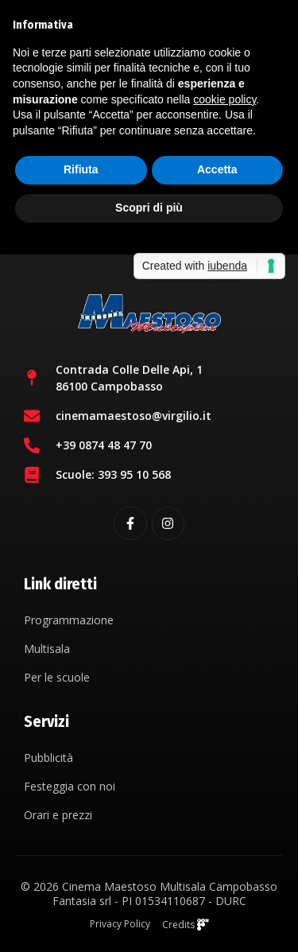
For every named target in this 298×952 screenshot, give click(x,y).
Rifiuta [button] (81, 169)
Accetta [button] (217, 169)
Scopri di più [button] (149, 207)
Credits (185, 924)
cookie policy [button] (224, 99)
